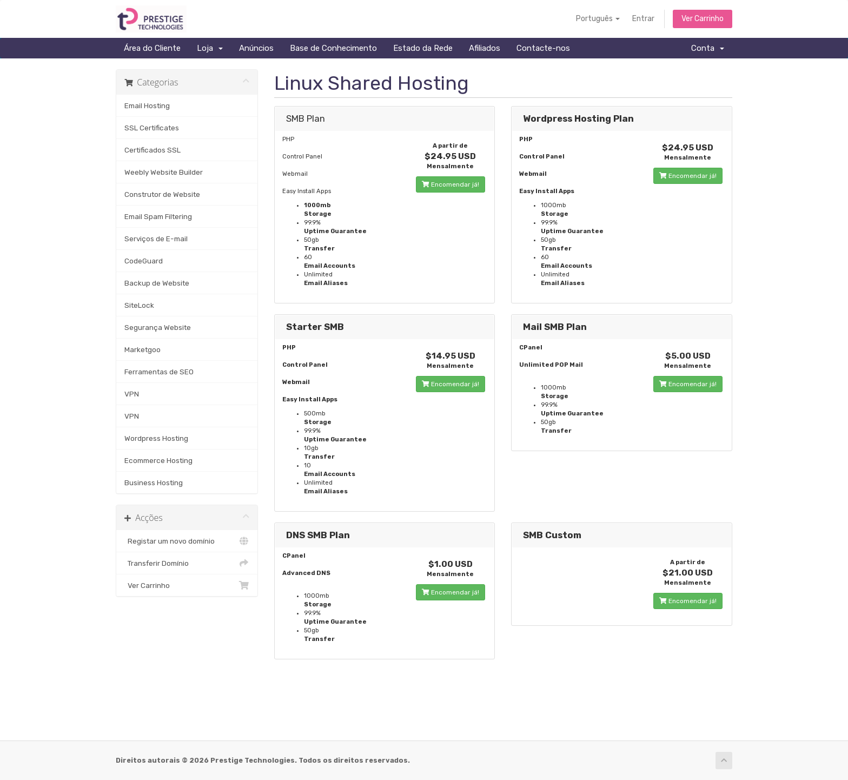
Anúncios (256, 48)
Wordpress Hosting (156, 438)
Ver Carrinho (702, 18)
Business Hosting (153, 482)
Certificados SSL (152, 150)
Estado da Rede (423, 48)
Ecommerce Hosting (158, 460)
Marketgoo (142, 349)
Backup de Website (156, 283)
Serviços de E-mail (156, 238)
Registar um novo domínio (186, 540)
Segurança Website (157, 327)
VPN (131, 393)
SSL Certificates (151, 127)
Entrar (643, 18)
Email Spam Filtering (158, 216)
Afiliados (484, 48)
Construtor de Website (162, 194)
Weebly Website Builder (163, 172)
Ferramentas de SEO (159, 371)
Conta (707, 48)
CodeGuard (143, 260)
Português (598, 18)
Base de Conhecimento (333, 48)
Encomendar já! (450, 184)
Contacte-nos (543, 48)
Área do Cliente (152, 48)
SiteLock (139, 305)
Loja (210, 48)
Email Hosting (147, 105)
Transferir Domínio (186, 563)
